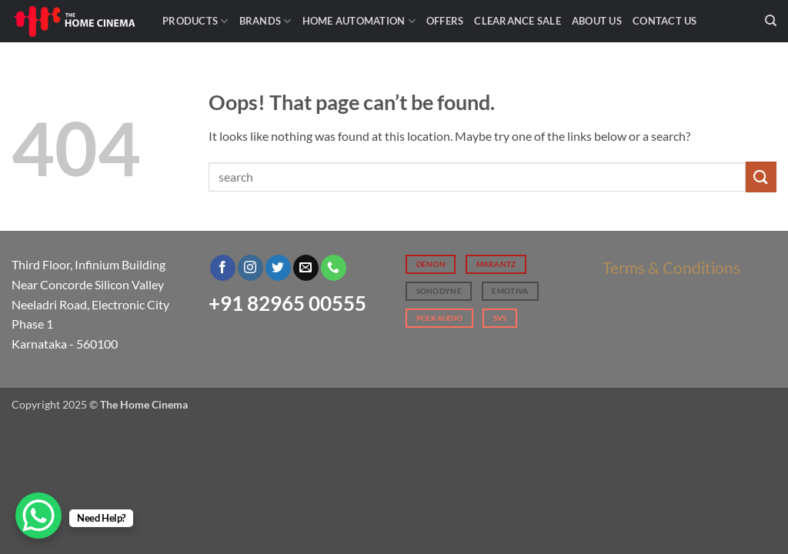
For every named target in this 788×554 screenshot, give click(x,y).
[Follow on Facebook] (222, 268)
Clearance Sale (517, 21)
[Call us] (333, 268)
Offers (445, 21)
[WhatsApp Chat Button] (38, 515)
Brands (265, 21)
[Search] (770, 20)
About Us (597, 21)
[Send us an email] (306, 268)
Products (195, 21)
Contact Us (665, 21)
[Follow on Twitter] (278, 268)
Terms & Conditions (671, 267)
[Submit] (761, 177)
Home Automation (359, 21)
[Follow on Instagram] (250, 268)
